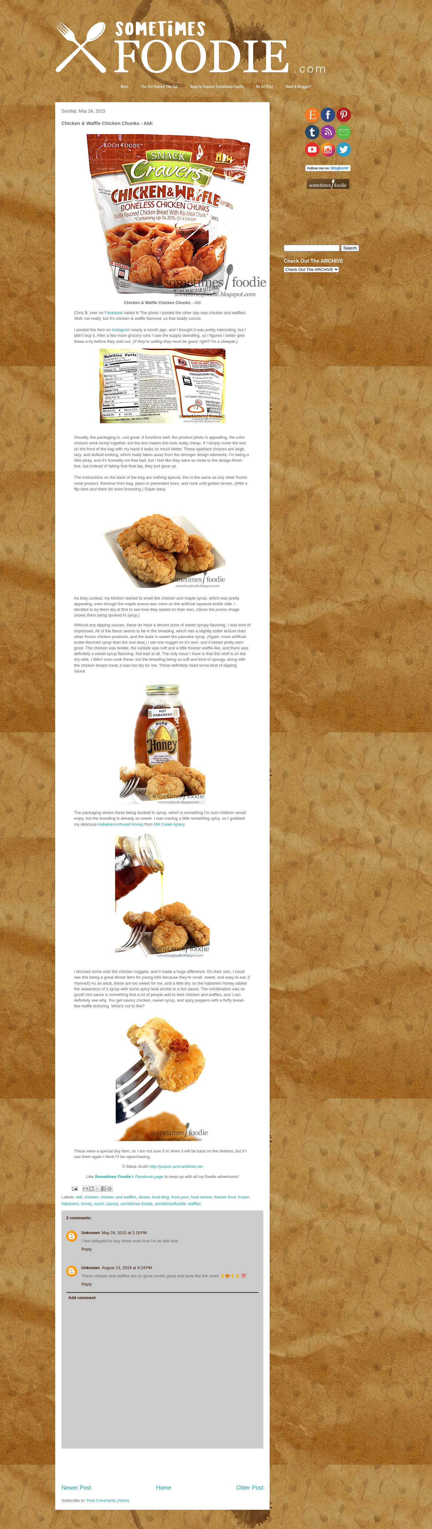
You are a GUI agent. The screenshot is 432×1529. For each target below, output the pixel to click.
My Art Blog (264, 86)
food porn (180, 1197)
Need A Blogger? (298, 86)
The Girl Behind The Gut (159, 86)
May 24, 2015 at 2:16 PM (124, 1232)
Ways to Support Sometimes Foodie (217, 86)
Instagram (121, 329)
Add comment (82, 1297)
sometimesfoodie (170, 1203)
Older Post (249, 1488)
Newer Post (76, 1488)
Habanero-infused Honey (120, 824)
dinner (144, 1197)
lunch (99, 1203)
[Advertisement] (162, 1466)
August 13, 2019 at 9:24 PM (127, 1267)
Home (164, 1488)
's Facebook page (129, 1176)
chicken (91, 1197)
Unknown (90, 1232)
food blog (160, 1197)
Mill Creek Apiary (169, 824)
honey (86, 1203)
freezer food (225, 1197)
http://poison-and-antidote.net (176, 1166)
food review (201, 1197)
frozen (243, 1197)
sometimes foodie (136, 1203)
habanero (70, 1203)
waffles (194, 1203)
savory (112, 1203)
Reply (86, 1249)
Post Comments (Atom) (108, 1500)
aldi (79, 1197)
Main (124, 86)
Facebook (114, 312)
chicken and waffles (118, 1197)
